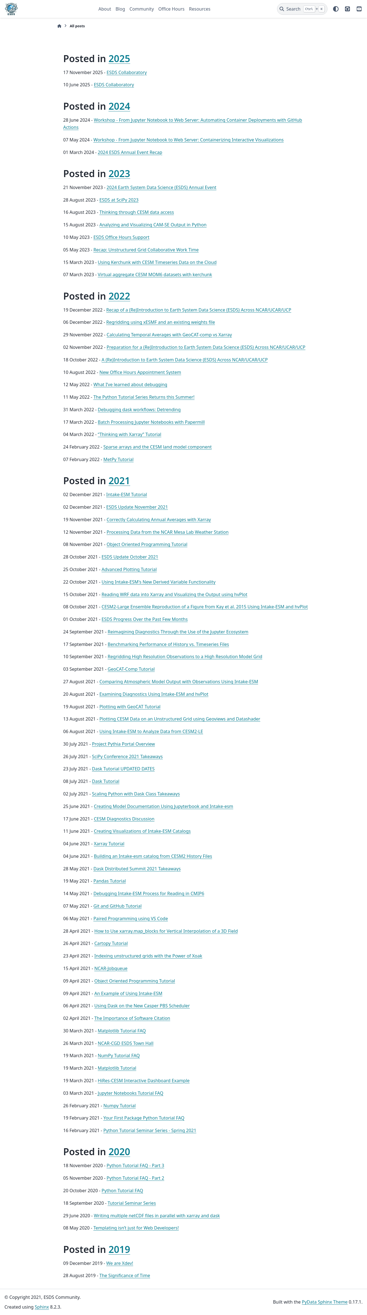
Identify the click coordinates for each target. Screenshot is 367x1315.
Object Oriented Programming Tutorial (147, 544)
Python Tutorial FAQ (122, 1190)
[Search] (302, 9)
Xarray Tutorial (109, 844)
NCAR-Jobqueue (111, 968)
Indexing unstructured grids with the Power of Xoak (148, 956)
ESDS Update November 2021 (137, 507)
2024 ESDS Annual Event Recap (130, 152)
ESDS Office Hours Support (121, 237)
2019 (119, 1249)
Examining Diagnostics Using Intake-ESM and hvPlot (153, 694)
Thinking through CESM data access (136, 212)
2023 (119, 173)
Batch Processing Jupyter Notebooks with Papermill (151, 422)
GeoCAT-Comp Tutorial (131, 669)
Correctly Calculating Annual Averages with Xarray (159, 519)
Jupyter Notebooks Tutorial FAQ (130, 1093)
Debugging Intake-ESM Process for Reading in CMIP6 (148, 893)
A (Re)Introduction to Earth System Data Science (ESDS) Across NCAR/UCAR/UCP (185, 360)
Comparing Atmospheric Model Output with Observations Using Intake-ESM (178, 682)
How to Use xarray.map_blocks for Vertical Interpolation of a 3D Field (166, 931)
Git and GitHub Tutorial (117, 906)
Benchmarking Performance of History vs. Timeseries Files (168, 644)
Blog (120, 9)
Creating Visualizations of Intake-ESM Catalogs (142, 831)
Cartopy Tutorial (111, 943)
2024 (119, 106)
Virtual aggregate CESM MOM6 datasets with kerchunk (155, 274)
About (105, 9)
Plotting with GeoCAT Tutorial (130, 707)
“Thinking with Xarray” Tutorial (129, 434)
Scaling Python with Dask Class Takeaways (136, 794)
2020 (119, 1151)
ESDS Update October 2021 (130, 557)
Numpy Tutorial (119, 1106)
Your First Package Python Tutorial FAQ (143, 1118)
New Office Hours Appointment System (140, 372)
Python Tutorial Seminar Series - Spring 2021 (149, 1130)
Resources (200, 9)
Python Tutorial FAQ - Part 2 (135, 1178)
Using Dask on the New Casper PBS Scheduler (142, 1006)
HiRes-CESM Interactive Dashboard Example (144, 1081)
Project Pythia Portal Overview (123, 744)
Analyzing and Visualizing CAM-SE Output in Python (153, 225)
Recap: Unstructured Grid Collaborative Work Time (146, 250)
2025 (119, 58)
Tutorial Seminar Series (132, 1203)
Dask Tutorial (105, 781)
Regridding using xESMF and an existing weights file (160, 322)
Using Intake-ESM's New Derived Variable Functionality (159, 582)
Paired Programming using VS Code (130, 918)
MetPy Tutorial (118, 459)
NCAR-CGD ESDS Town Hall (125, 1043)
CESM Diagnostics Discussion (124, 819)
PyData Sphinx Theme (325, 1302)
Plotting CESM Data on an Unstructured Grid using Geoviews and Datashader (179, 719)
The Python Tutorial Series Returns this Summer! (143, 397)
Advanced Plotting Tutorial (129, 569)
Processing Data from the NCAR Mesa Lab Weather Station (168, 532)
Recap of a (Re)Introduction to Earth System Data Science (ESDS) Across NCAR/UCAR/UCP (198, 310)
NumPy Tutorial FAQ (119, 1055)
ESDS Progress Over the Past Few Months (145, 619)
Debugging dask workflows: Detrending (139, 410)
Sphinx (42, 1307)
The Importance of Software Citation (132, 1018)
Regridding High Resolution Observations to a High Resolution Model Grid (185, 656)
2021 (119, 480)
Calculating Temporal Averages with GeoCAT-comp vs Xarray (169, 335)
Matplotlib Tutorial (117, 1068)
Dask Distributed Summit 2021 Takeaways (136, 869)
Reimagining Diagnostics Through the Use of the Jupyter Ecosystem (178, 632)
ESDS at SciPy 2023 (118, 200)
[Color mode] (335, 9)
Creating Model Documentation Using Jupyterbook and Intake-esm (163, 806)
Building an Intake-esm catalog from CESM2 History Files (153, 856)
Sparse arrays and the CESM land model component (157, 447)
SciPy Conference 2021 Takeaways (127, 756)
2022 (119, 296)
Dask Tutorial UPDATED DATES (123, 769)
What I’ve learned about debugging (130, 384)
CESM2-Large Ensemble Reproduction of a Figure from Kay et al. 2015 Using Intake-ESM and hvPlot (205, 607)
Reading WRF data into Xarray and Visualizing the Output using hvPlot (174, 594)
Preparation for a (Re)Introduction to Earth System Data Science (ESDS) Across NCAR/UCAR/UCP (206, 347)
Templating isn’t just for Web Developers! (136, 1228)
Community (141, 9)
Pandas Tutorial (109, 881)
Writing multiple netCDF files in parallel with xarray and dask (157, 1216)
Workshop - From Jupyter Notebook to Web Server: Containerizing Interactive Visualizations (188, 140)
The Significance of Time (124, 1275)
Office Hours (171, 9)
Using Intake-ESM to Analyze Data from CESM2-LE (151, 731)
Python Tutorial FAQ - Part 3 (135, 1165)
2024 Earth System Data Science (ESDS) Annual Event (161, 187)
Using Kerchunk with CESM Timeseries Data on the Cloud (157, 262)
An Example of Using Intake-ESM (128, 993)
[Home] (59, 26)
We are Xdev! (119, 1263)
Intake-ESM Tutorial (126, 494)
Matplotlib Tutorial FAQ (122, 1031)
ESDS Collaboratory (127, 72)
